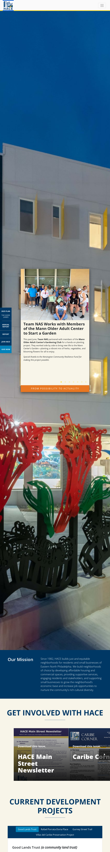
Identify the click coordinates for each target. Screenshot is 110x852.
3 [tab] (68, 381)
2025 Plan (5, 314)
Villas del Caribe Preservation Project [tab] (55, 834)
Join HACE (6, 342)
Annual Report (5, 325)
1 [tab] (59, 381)
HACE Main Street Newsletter (36, 763)
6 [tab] (80, 381)
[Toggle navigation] (102, 5)
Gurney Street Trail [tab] (82, 829)
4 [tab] (72, 381)
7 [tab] (84, 381)
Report (5, 334)
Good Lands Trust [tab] (27, 829)
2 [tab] (64, 381)
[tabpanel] (55, 318)
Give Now (6, 349)
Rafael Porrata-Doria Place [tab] (54, 829)
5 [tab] (76, 381)
